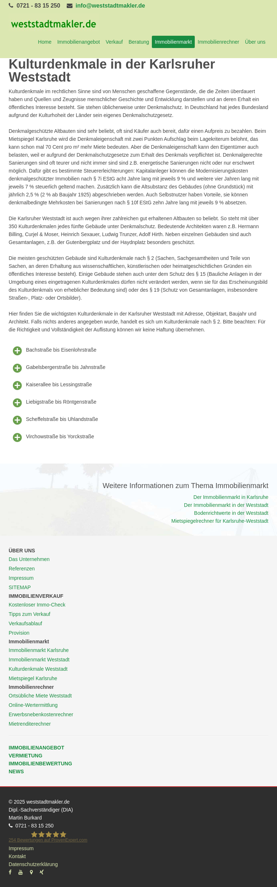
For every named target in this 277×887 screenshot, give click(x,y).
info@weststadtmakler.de (110, 6)
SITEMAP (20, 587)
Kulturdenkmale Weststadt (38, 669)
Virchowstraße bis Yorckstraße (51, 436)
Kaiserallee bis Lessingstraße (50, 385)
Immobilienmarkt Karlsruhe (39, 650)
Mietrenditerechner (30, 724)
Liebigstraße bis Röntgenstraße (52, 402)
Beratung (138, 42)
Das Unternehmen (29, 559)
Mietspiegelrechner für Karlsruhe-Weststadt (219, 521)
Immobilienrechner (218, 42)
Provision (19, 633)
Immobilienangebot (78, 42)
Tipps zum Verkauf (29, 614)
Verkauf (114, 42)
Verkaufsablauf (25, 623)
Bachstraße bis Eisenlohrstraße (52, 350)
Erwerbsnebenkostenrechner (41, 714)
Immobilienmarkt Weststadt (39, 659)
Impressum (21, 578)
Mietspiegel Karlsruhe (33, 678)
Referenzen (22, 568)
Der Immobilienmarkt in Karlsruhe (230, 497)
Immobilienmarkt (173, 42)
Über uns (255, 42)
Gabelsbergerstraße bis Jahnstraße (57, 367)
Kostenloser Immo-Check (37, 605)
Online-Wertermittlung (33, 705)
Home (44, 42)
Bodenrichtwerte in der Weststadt (231, 513)
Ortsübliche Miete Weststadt (40, 696)
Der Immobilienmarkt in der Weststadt (226, 505)
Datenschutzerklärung (33, 864)
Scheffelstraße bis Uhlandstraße (53, 419)
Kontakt (17, 856)
